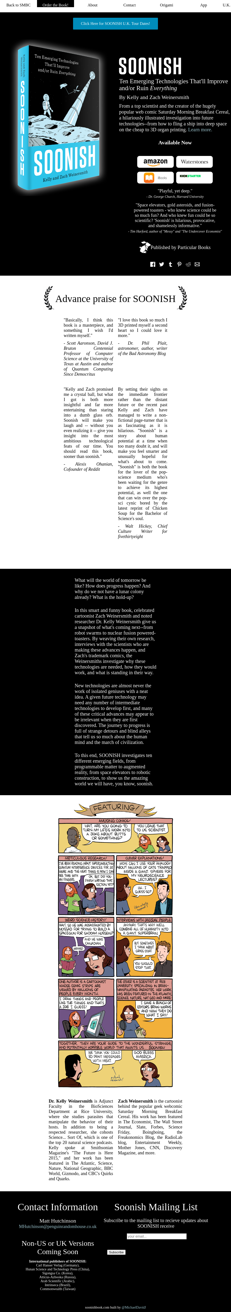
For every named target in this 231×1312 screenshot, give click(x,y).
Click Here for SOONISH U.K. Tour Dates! (115, 23)
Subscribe (116, 1252)
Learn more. (200, 129)
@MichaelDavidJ (134, 1307)
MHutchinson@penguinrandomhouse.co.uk (58, 1226)
